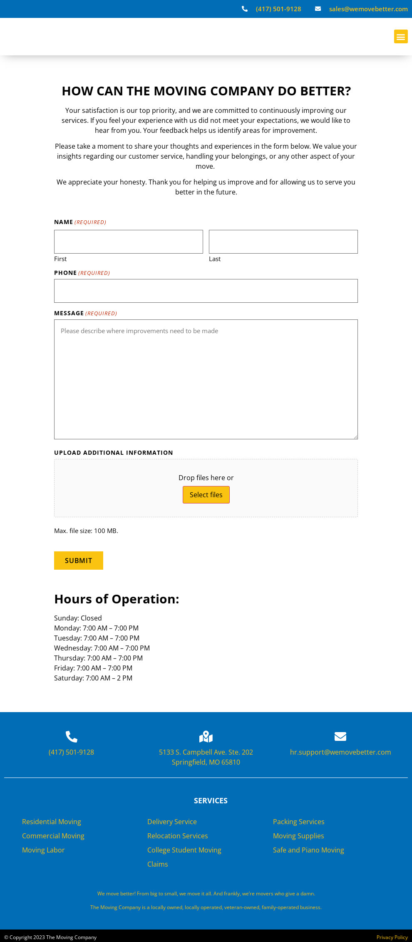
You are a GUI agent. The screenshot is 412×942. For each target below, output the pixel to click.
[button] (401, 36)
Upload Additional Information (113, 451)
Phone (82, 271)
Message (85, 311)
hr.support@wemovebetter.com (340, 748)
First (60, 257)
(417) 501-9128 (71, 748)
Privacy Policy (392, 933)
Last (215, 257)
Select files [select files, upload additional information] (206, 492)
